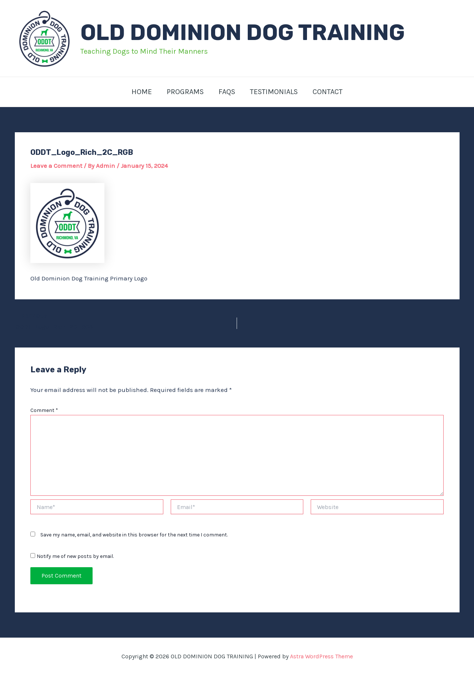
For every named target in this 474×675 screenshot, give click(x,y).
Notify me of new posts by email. (75, 556)
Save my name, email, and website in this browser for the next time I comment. (134, 535)
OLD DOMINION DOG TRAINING (242, 32)
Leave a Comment (56, 165)
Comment (44, 410)
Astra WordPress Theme (321, 656)
